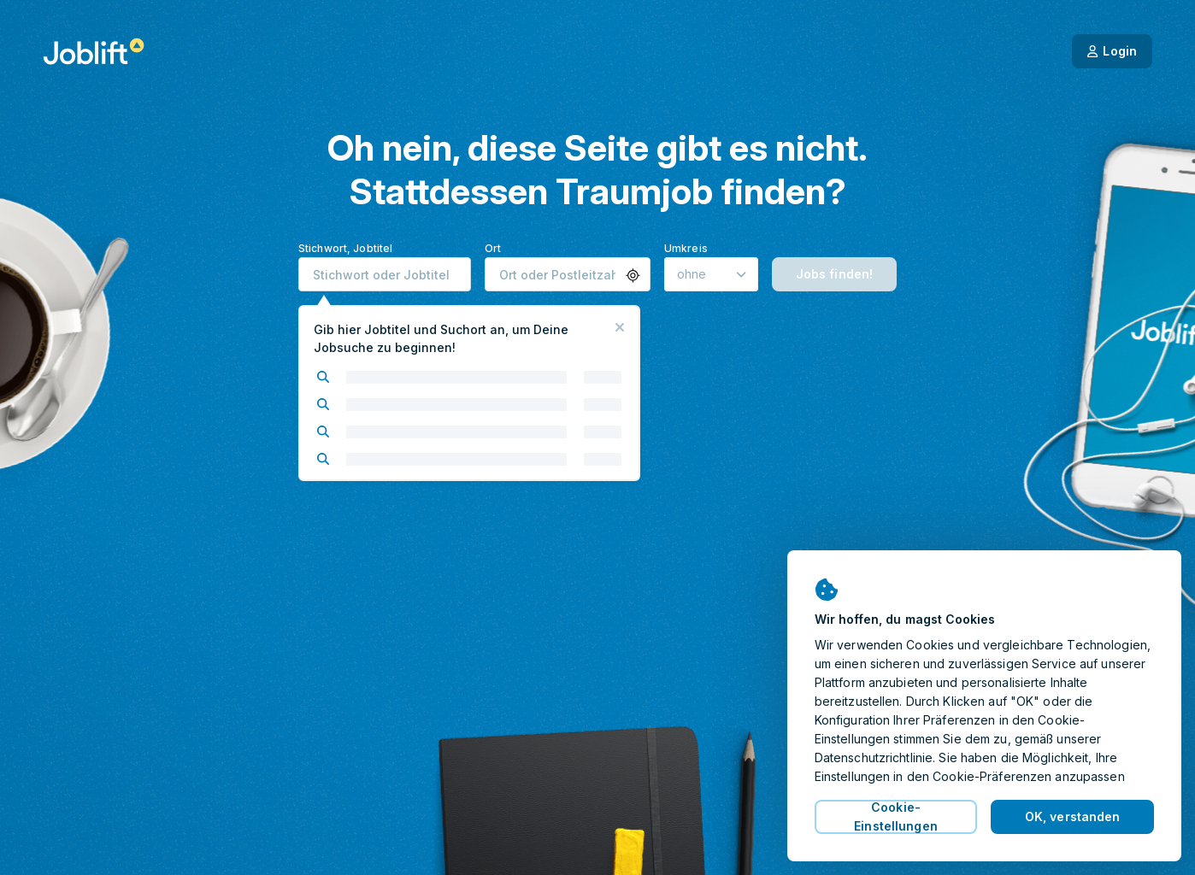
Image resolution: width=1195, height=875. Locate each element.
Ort (493, 248)
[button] (633, 275)
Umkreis (686, 248)
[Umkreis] (711, 274)
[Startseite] (93, 51)
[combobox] (384, 274)
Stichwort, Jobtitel (345, 248)
